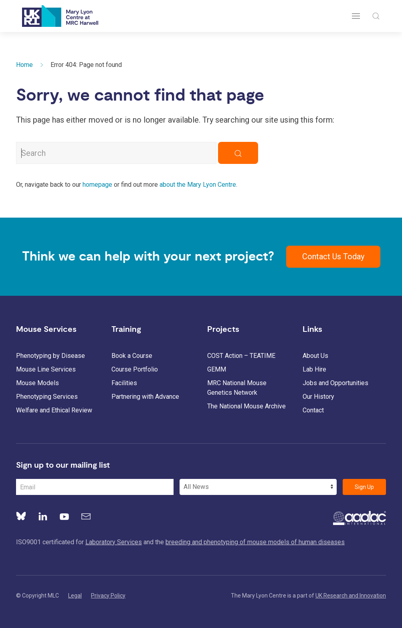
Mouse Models (37, 383)
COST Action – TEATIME (241, 355)
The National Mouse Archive (246, 406)
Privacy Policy (108, 595)
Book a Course (131, 355)
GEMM (216, 369)
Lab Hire (314, 369)
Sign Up (364, 487)
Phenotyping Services (47, 396)
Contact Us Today (333, 256)
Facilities (124, 383)
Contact (313, 410)
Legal (75, 595)
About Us (315, 355)
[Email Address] (95, 487)
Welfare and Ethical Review (54, 410)
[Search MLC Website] (116, 153)
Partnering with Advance (145, 396)
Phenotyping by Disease (50, 355)
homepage (97, 184)
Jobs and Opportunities (335, 383)
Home (24, 65)
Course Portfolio (134, 369)
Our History (318, 396)
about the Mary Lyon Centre (198, 184)
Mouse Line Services (46, 369)
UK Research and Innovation (350, 595)
